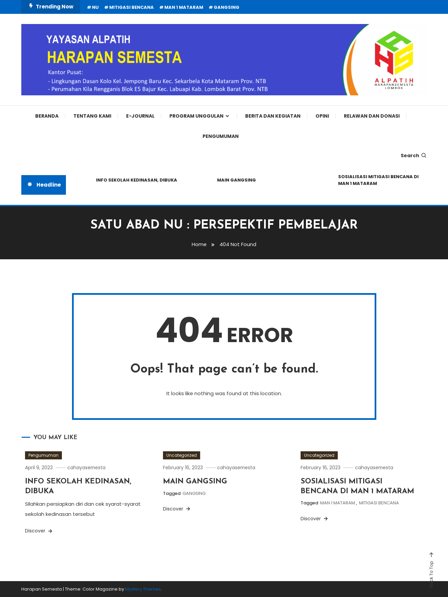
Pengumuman (221, 136)
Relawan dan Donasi (372, 116)
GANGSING (226, 7)
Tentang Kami (92, 116)
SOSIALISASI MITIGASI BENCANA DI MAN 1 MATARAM (378, 180)
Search (414, 155)
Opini (322, 116)
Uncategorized (181, 455)
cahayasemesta (87, 467)
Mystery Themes (143, 589)
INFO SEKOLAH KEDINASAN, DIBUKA (136, 180)
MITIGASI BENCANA (131, 7)
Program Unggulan (196, 116)
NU (95, 7)
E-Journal (140, 116)
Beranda (46, 116)
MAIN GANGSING (236, 180)
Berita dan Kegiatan (273, 116)
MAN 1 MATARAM (183, 7)
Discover (39, 530)
